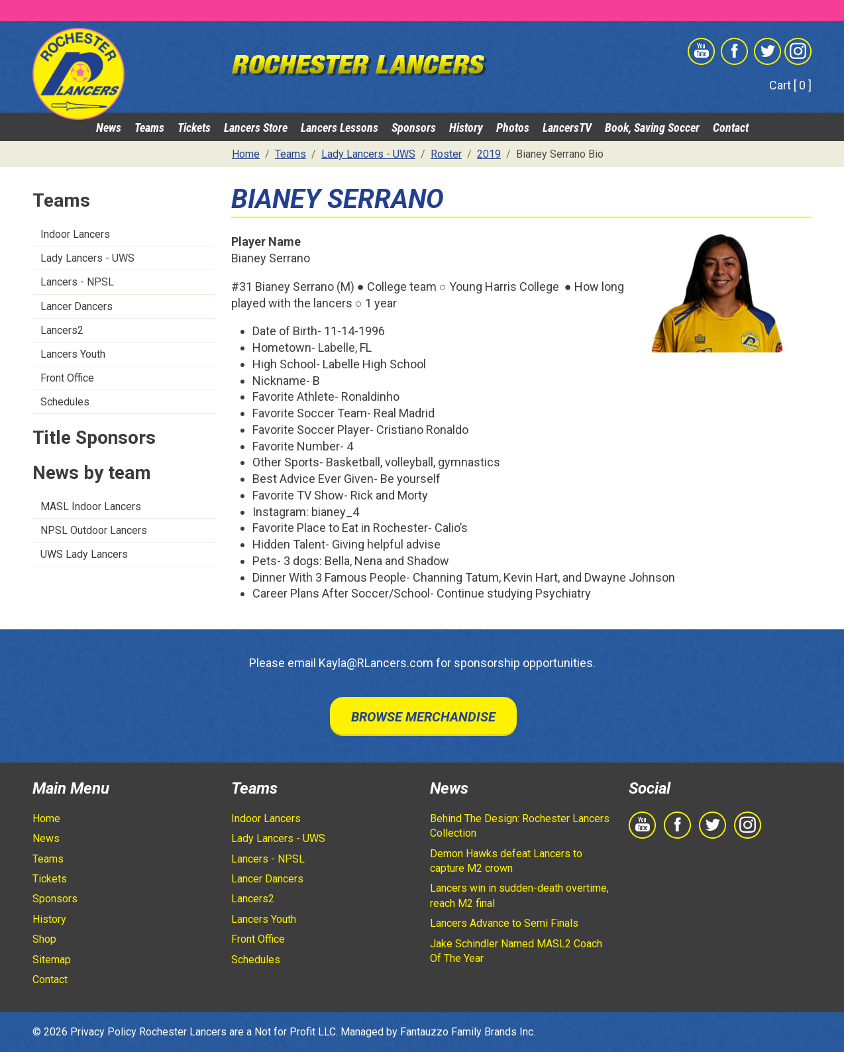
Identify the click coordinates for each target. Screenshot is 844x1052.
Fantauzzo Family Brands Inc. (467, 1032)
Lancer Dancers (76, 306)
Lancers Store (256, 127)
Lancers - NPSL (77, 282)
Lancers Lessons (339, 127)
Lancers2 (61, 330)
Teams (149, 127)
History (466, 127)
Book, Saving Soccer (652, 127)
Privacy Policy (103, 1032)
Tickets (194, 127)
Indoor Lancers (75, 234)
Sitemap (51, 959)
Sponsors (414, 127)
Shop (44, 939)
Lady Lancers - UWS (87, 258)
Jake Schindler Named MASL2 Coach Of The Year (516, 951)
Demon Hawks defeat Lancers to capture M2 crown (506, 860)
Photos (512, 127)
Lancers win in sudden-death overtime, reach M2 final (519, 895)
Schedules (64, 401)
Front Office (67, 378)
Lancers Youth (72, 354)
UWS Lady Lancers (84, 554)
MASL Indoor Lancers (90, 506)
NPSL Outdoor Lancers (93, 530)
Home (46, 818)
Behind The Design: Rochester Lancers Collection (519, 825)
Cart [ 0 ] (790, 85)
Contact (731, 127)
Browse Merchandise (423, 717)
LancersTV (567, 127)
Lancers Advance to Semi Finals (504, 923)
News (108, 127)
